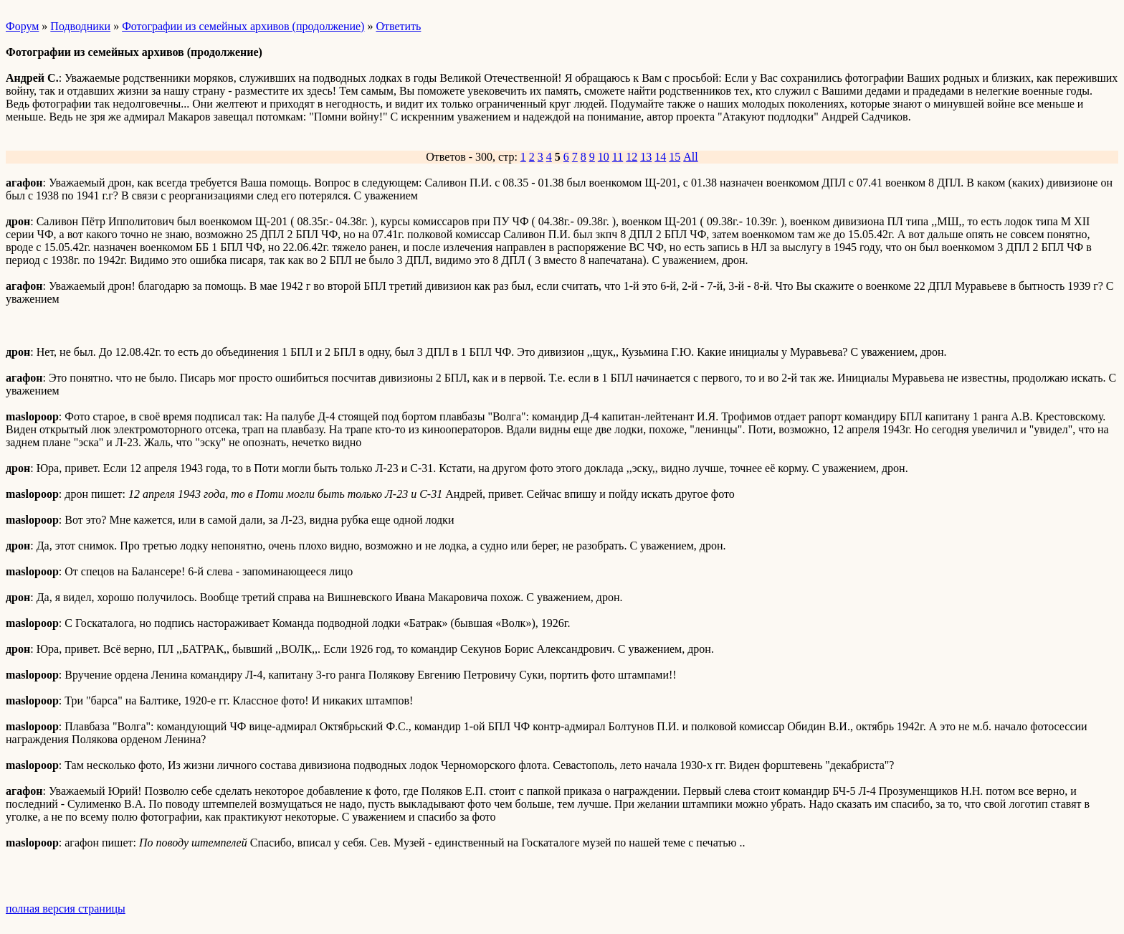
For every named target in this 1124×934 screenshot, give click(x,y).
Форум (22, 26)
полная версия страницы (65, 908)
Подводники (80, 26)
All (690, 157)
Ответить (398, 26)
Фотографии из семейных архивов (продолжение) (243, 26)
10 (603, 157)
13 (646, 157)
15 (674, 157)
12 (631, 157)
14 (660, 157)
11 (617, 157)
